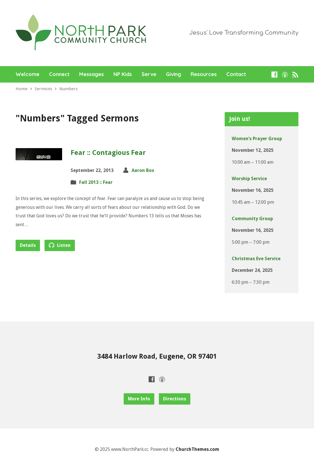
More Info (139, 398)
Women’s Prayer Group (257, 138)
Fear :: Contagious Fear (108, 153)
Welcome (27, 74)
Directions (174, 398)
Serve (149, 74)
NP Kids (122, 74)
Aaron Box (143, 170)
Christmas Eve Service (256, 258)
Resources (204, 74)
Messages (91, 74)
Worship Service (249, 178)
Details (28, 245)
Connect (59, 74)
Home (22, 88)
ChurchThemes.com (197, 449)
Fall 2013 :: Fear (96, 182)
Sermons (43, 88)
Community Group (252, 218)
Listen (60, 245)
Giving (173, 74)
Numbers (68, 88)
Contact (236, 74)
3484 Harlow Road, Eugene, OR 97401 (157, 356)
